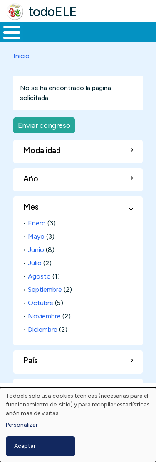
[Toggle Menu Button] (11, 32)
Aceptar (25, 446)
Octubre (40, 303)
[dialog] (78, 424)
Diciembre (42, 329)
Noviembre (44, 316)
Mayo (36, 236)
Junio (36, 250)
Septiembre (45, 289)
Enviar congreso (44, 125)
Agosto (39, 276)
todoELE (52, 11)
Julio (35, 263)
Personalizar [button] (22, 424)
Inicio (21, 56)
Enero (37, 223)
